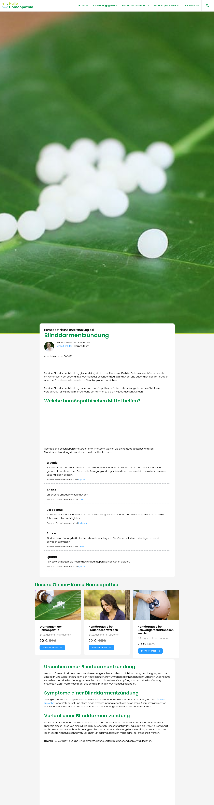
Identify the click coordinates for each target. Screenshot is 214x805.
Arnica (81, 547)
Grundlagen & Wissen (166, 5)
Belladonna (83, 523)
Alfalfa (81, 499)
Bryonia (81, 480)
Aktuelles (83, 5)
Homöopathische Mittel (135, 5)
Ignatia (81, 566)
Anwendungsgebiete (105, 5)
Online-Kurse (191, 5)
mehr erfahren (51, 647)
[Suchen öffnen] (206, 5)
